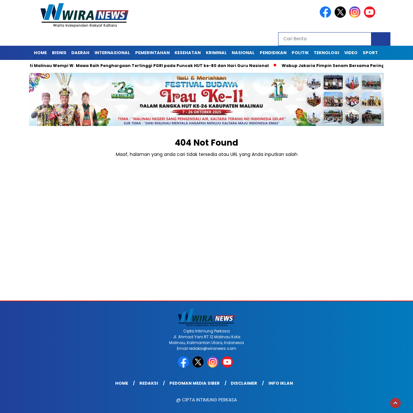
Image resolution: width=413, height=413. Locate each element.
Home (40, 53)
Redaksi (148, 383)
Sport (370, 53)
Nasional (243, 53)
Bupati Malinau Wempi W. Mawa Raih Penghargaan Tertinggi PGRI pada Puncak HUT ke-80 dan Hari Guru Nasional (145, 65)
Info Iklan (280, 383)
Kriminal (216, 53)
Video (351, 53)
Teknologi (326, 53)
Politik (300, 53)
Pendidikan (273, 53)
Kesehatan (188, 53)
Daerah (80, 53)
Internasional (112, 53)
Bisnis (59, 53)
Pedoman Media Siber (194, 383)
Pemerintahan (152, 53)
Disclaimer (244, 383)
